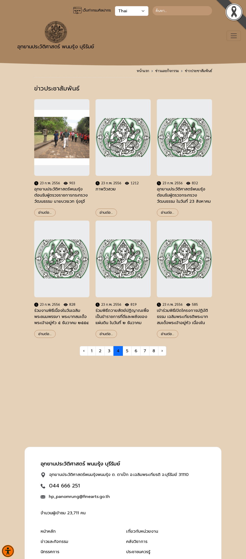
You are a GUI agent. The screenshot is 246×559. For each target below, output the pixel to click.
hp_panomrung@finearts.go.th (79, 497)
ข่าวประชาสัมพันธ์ (198, 70)
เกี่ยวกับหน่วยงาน (142, 531)
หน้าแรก (143, 70)
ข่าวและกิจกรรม (167, 70)
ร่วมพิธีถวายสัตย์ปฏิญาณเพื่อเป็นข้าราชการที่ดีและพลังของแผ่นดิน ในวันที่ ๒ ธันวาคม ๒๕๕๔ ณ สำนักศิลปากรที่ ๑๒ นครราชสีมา (122, 322)
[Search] (182, 10)
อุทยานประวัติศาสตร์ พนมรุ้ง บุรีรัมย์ (55, 35)
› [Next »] (162, 351)
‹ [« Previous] (84, 351)
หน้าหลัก (48, 531)
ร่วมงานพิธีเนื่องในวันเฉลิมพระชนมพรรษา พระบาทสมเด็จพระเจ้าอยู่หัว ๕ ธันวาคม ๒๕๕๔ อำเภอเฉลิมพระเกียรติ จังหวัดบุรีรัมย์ (61, 322)
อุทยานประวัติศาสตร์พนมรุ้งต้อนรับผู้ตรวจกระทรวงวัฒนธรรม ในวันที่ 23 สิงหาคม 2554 (184, 198)
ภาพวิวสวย (106, 189)
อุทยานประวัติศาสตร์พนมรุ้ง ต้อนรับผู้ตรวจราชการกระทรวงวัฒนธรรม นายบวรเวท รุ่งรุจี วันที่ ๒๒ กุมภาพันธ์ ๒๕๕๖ (61, 198)
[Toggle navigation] (234, 36)
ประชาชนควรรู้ (138, 552)
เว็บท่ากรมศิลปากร (92, 10)
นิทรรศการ (50, 552)
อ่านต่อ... (45, 212)
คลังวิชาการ (136, 542)
